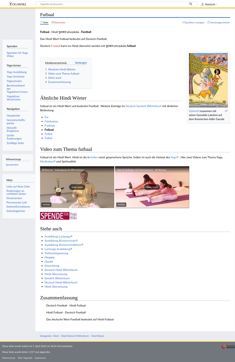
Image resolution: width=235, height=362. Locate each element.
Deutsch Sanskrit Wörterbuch (144, 106)
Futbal (48, 134)
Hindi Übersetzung (56, 274)
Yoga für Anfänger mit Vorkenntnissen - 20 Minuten (141, 169)
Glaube (49, 261)
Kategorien (45, 335)
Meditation (46, 161)
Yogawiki (17, 4)
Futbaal (49, 129)
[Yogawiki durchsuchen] (116, 3)
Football (55, 45)
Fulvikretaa (51, 121)
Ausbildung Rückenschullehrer (63, 244)
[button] (77, 187)
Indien (94, 157)
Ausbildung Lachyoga (57, 236)
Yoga (174, 157)
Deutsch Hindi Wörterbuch (61, 270)
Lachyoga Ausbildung (57, 249)
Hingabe (50, 257)
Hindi (56, 335)
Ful (46, 117)
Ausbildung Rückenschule (60, 240)
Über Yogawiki (25, 357)
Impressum (40, 357)
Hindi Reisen (97, 335)
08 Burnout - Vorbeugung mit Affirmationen (63, 169)
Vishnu (193, 111)
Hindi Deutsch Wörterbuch (75, 335)
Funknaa (50, 125)
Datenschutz (8, 357)
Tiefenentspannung (56, 253)
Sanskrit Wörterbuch (57, 278)
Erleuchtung (52, 265)
